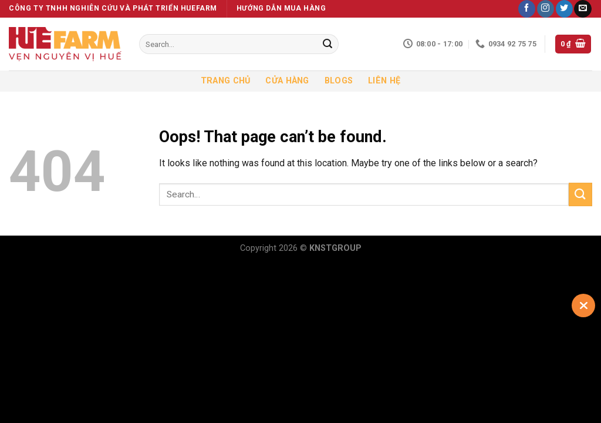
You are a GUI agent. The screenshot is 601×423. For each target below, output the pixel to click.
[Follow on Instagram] (545, 9)
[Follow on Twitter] (564, 9)
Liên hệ (384, 81)
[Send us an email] (582, 9)
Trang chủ (226, 81)
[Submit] (327, 44)
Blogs (339, 81)
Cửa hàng (287, 81)
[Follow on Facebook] (526, 9)
